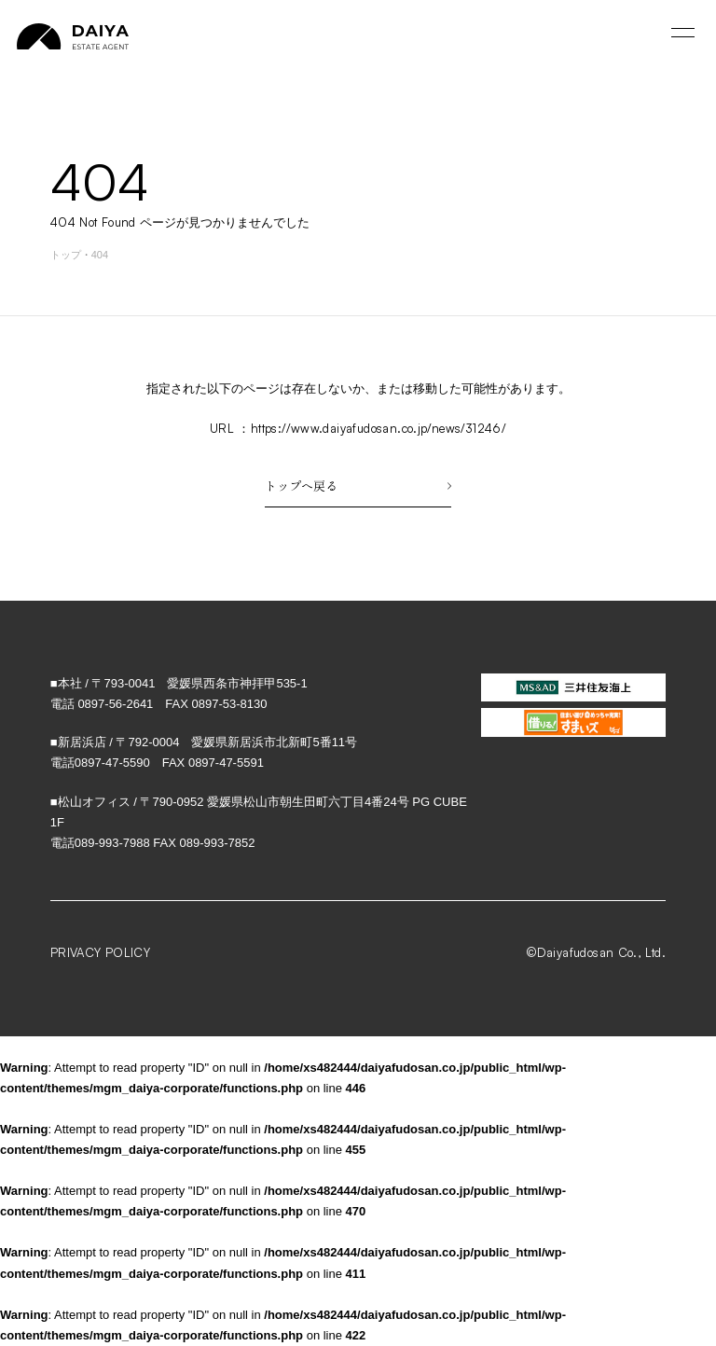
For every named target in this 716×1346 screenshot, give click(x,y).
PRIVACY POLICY (100, 952)
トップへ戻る (358, 485)
